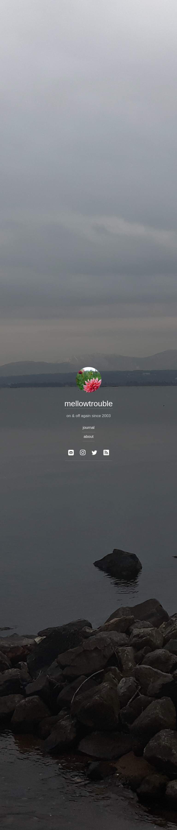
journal (88, 427)
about (89, 436)
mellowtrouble (88, 403)
